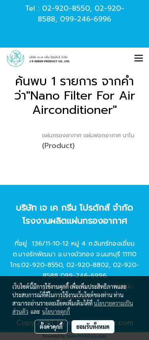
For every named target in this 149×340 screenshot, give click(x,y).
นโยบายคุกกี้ (56, 311)
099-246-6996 (85, 19)
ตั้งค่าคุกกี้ (51, 326)
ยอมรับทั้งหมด (93, 326)
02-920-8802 (87, 265)
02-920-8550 (66, 8)
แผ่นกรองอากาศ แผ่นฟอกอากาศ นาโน (88, 135)
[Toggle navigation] (138, 58)
